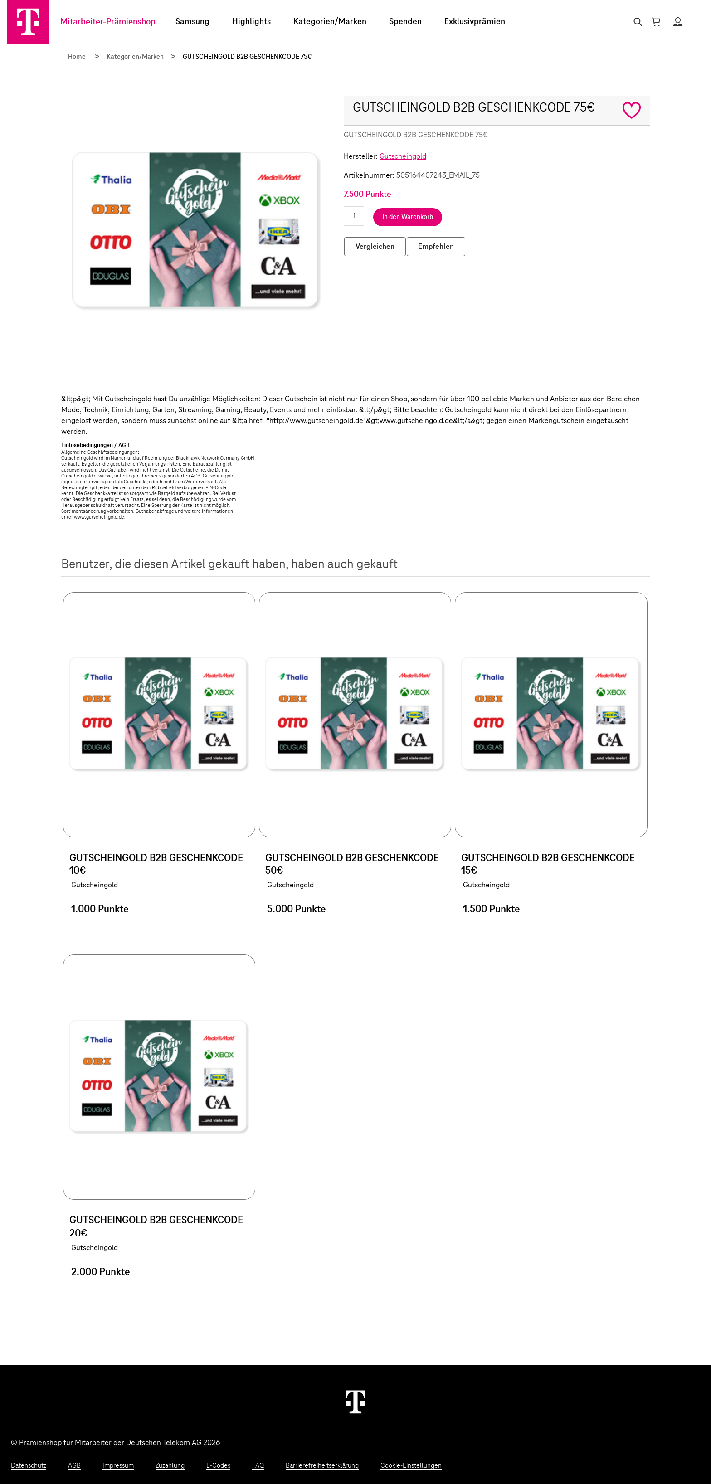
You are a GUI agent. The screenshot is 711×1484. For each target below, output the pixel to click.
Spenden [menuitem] (405, 21)
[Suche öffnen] (636, 21)
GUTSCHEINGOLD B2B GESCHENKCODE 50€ (352, 865)
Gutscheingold (403, 156)
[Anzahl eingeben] (354, 216)
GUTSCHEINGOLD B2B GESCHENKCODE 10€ (156, 865)
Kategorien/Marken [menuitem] (329, 21)
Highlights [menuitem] (251, 21)
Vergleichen (375, 247)
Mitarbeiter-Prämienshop (108, 22)
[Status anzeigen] (677, 21)
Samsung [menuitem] (192, 21)
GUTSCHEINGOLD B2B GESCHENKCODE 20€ (156, 1227)
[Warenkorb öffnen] (656, 21)
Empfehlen (436, 247)
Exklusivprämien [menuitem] (474, 21)
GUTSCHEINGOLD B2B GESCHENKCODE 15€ (548, 865)
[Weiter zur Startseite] (355, 1401)
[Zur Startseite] (28, 22)
